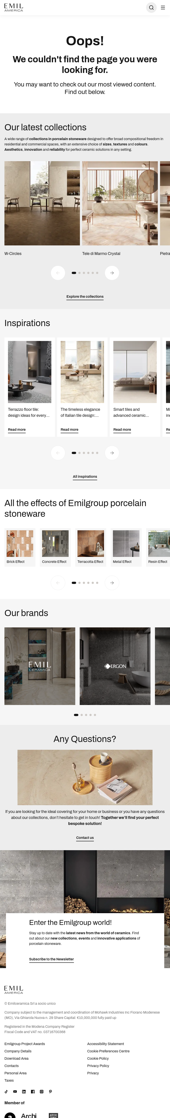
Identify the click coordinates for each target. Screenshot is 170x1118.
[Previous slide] (58, 273)
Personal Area (15, 1073)
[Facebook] (33, 1091)
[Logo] (13, 8)
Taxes (9, 1080)
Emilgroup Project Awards (24, 1044)
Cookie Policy (98, 1058)
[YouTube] (15, 1091)
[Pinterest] (50, 1091)
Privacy (93, 1073)
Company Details (17, 1051)
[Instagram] (41, 1091)
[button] (74, 273)
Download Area (16, 1058)
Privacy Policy (98, 1066)
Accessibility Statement (105, 1044)
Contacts (11, 1066)
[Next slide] (112, 273)
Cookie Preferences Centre (108, 1051)
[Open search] (151, 7)
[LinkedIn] (24, 1091)
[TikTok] (6, 1091)
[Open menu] (163, 7)
